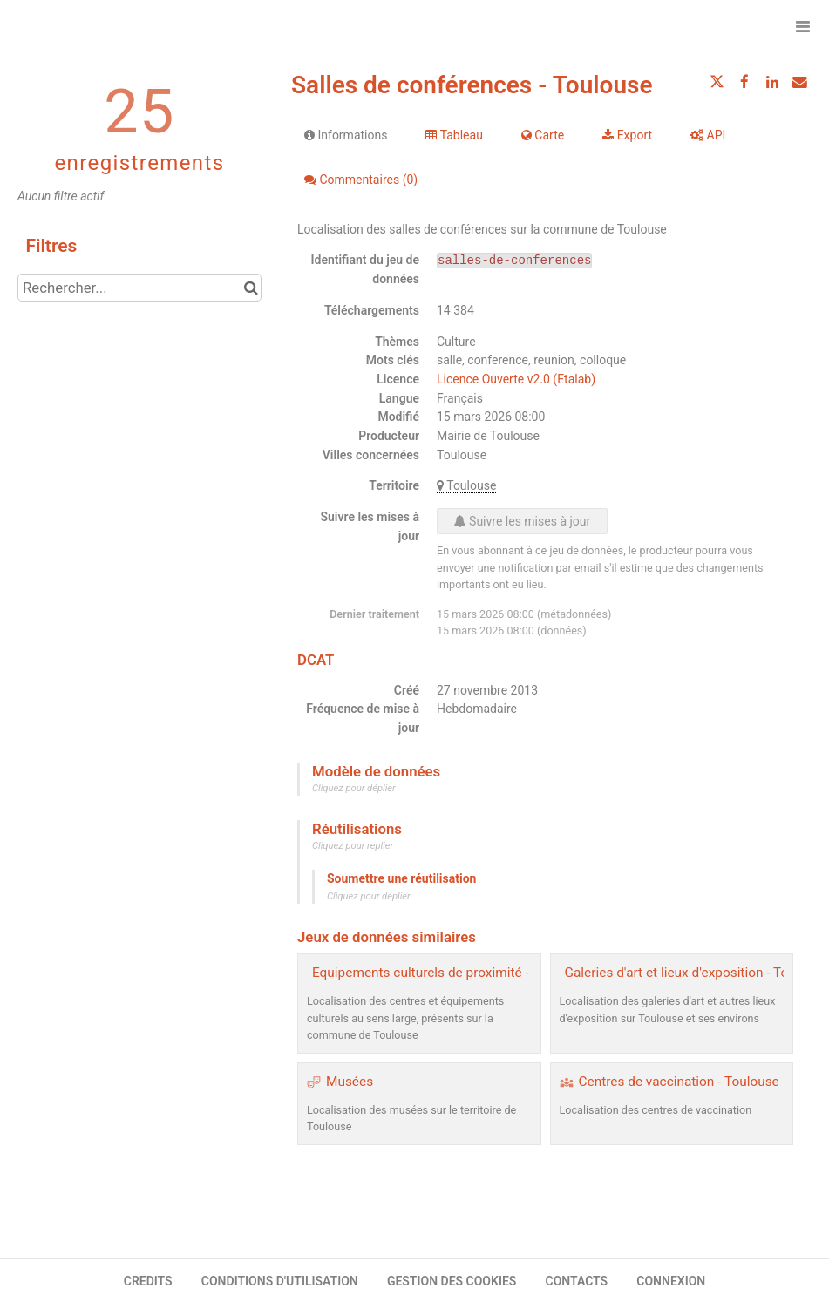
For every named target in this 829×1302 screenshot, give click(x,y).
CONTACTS (577, 1281)
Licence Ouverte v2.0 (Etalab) (516, 379)
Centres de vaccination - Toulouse (679, 1081)
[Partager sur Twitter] (717, 82)
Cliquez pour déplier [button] (354, 788)
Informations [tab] (345, 135)
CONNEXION (670, 1281)
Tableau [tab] (453, 135)
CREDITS (148, 1281)
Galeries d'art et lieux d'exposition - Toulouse (696, 972)
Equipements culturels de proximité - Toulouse (449, 972)
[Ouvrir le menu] (803, 26)
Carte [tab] (542, 135)
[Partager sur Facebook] (744, 82)
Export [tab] (627, 135)
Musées (349, 1081)
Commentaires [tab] (361, 179)
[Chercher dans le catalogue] (251, 288)
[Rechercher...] (139, 288)
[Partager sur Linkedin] (772, 82)
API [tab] (707, 135)
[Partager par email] (799, 82)
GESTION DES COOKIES (452, 1281)
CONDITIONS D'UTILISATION (279, 1281)
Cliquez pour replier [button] (352, 845)
